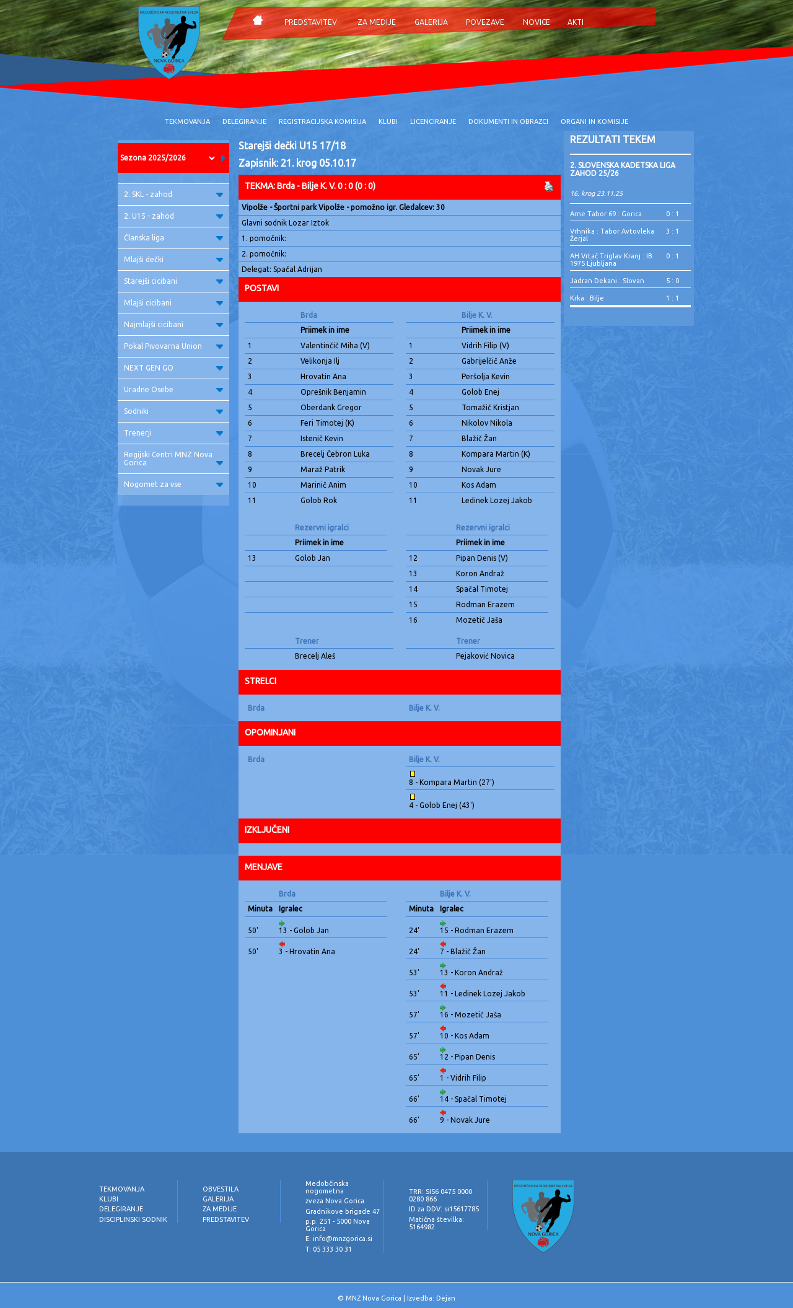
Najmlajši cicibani (173, 324)
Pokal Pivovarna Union (173, 346)
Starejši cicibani (173, 281)
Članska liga (173, 238)
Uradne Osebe (173, 389)
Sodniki (173, 411)
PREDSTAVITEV (310, 22)
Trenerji (173, 433)
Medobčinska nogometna (327, 1187)
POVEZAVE (485, 22)
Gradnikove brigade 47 (342, 1211)
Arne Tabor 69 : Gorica (606, 213)
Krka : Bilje (587, 298)
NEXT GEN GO (173, 368)
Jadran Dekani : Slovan (607, 280)
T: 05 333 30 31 (328, 1249)
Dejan (445, 1298)
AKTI (575, 22)
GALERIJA (431, 22)
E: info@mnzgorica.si (338, 1238)
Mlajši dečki (173, 259)
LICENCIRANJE (433, 121)
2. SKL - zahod (173, 194)
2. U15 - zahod (173, 216)
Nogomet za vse (173, 484)
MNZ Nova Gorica (373, 1298)
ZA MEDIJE (376, 22)
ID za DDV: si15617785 (444, 1209)
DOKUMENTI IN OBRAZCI (508, 121)
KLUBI (388, 121)
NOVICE (536, 22)
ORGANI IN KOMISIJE (594, 121)
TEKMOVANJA (187, 121)
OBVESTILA (221, 1189)
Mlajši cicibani (173, 303)
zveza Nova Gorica (334, 1201)
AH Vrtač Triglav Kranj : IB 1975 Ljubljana (611, 259)
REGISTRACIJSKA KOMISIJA (322, 121)
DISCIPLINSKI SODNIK (133, 1219)
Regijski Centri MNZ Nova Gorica (173, 458)
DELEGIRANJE (244, 121)
